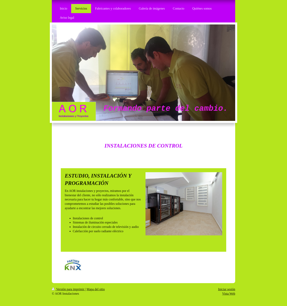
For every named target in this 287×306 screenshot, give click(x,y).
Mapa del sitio (95, 289)
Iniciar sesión (226, 289)
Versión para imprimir (68, 289)
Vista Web (228, 293)
